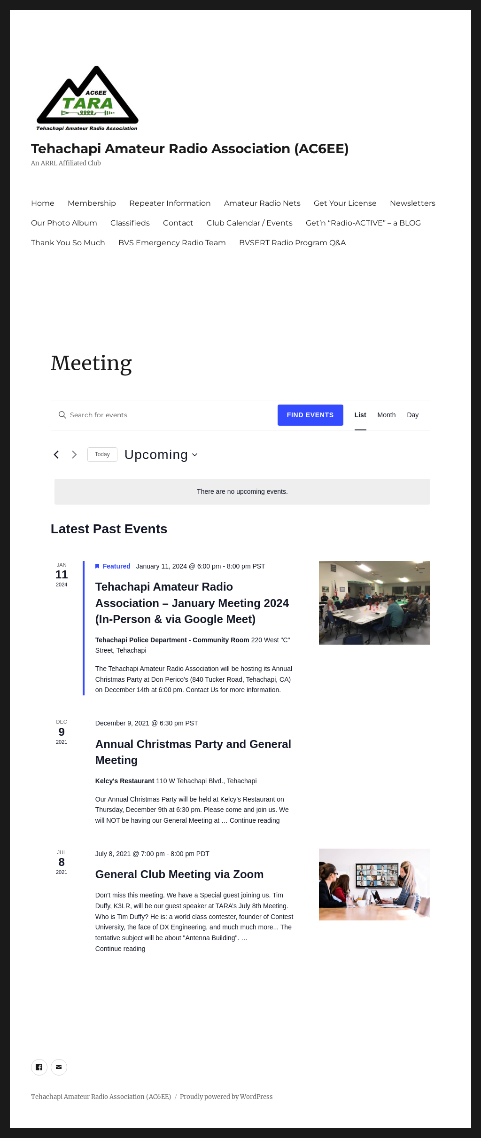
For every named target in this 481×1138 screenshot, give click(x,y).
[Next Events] (74, 454)
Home (42, 203)
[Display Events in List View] (360, 415)
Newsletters (412, 203)
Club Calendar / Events (250, 222)
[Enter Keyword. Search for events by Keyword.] (164, 415)
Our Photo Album (64, 222)
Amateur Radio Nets (262, 203)
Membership (92, 203)
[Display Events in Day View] (413, 415)
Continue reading (255, 820)
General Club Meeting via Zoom (179, 874)
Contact (178, 222)
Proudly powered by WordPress (226, 1097)
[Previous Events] (56, 454)
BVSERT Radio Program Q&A (292, 242)
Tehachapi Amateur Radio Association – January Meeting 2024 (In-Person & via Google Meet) (192, 602)
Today (102, 454)
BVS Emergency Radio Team (172, 242)
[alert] (242, 492)
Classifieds (130, 222)
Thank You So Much (68, 242)
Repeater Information (170, 203)
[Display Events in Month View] (387, 415)
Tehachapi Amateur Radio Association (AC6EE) (190, 148)
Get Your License (345, 203)
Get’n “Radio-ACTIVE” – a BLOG (363, 222)
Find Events (310, 415)
